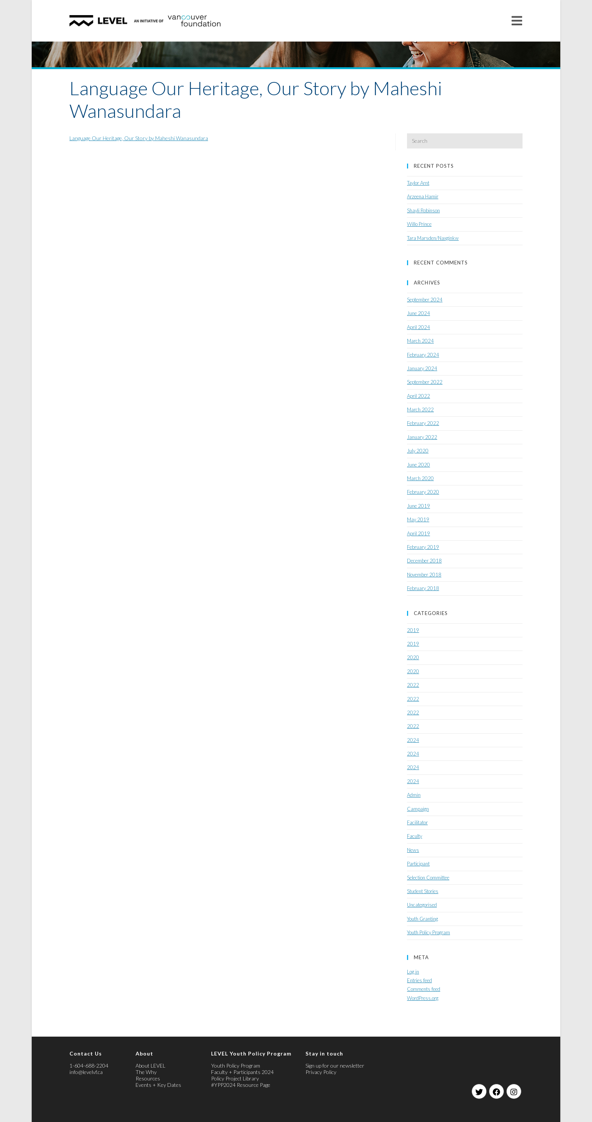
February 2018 (423, 588)
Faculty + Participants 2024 (242, 1072)
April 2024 (418, 327)
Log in (413, 972)
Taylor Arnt (418, 183)
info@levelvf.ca (86, 1072)
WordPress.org (422, 998)
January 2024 (422, 368)
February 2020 (423, 492)
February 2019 (423, 547)
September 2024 (424, 300)
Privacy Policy (320, 1072)
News (413, 850)
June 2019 (418, 506)
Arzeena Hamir (422, 196)
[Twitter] (479, 1091)
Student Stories (422, 891)
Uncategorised (422, 905)
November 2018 (424, 575)
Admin (414, 795)
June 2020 (418, 465)
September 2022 (424, 382)
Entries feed (419, 980)
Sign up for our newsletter (334, 1065)
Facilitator (417, 822)
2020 (413, 657)
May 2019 (418, 519)
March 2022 (420, 409)
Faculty (414, 836)
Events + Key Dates (158, 1085)
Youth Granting (422, 919)
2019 (413, 630)
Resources (148, 1078)
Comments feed (423, 989)
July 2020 (418, 451)
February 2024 (423, 355)
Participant (418, 864)
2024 (413, 740)
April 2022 (418, 396)
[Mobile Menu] (517, 20)
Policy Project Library (235, 1078)
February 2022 (423, 423)
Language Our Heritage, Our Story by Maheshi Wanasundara (138, 138)
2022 (413, 685)
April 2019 (418, 533)
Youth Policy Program (428, 932)
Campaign (418, 809)
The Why (146, 1072)
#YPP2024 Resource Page (240, 1085)
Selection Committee (428, 878)
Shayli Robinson (423, 210)
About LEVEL (150, 1065)
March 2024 (420, 341)
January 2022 (422, 437)
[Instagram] (513, 1091)
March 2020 (420, 478)
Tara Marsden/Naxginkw (433, 238)
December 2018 (424, 561)
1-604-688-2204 (88, 1065)
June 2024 (418, 313)
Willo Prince (419, 224)
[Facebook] (496, 1091)
